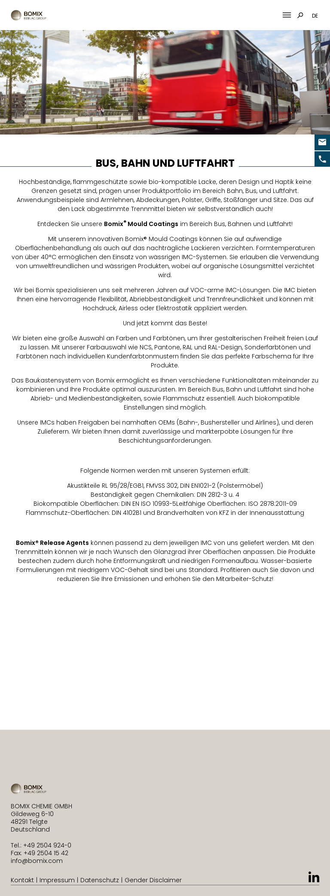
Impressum (57, 880)
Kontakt (22, 880)
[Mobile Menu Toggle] (287, 15)
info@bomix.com (37, 860)
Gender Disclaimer (153, 880)
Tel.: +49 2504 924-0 (41, 845)
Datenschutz (99, 880)
